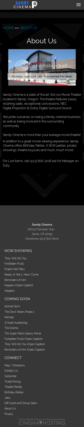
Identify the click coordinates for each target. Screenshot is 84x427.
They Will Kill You (15, 258)
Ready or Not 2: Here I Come (21, 274)
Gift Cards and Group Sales (20, 403)
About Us (10, 408)
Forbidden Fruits (14, 263)
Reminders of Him (15, 280)
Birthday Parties (13, 392)
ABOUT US (28, 28)
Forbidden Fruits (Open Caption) (23, 338)
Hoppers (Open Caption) (18, 285)
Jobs (7, 397)
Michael (9, 317)
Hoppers (9, 290)
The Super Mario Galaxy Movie (22, 333)
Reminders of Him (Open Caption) (24, 349)
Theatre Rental (13, 386)
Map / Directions (14, 365)
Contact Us (11, 370)
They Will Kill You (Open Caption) (24, 344)
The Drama (11, 328)
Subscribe (10, 376)
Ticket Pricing (12, 381)
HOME (8, 28)
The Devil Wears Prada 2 (19, 311)
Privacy (8, 413)
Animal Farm (12, 306)
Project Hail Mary (14, 269)
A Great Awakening (15, 322)
